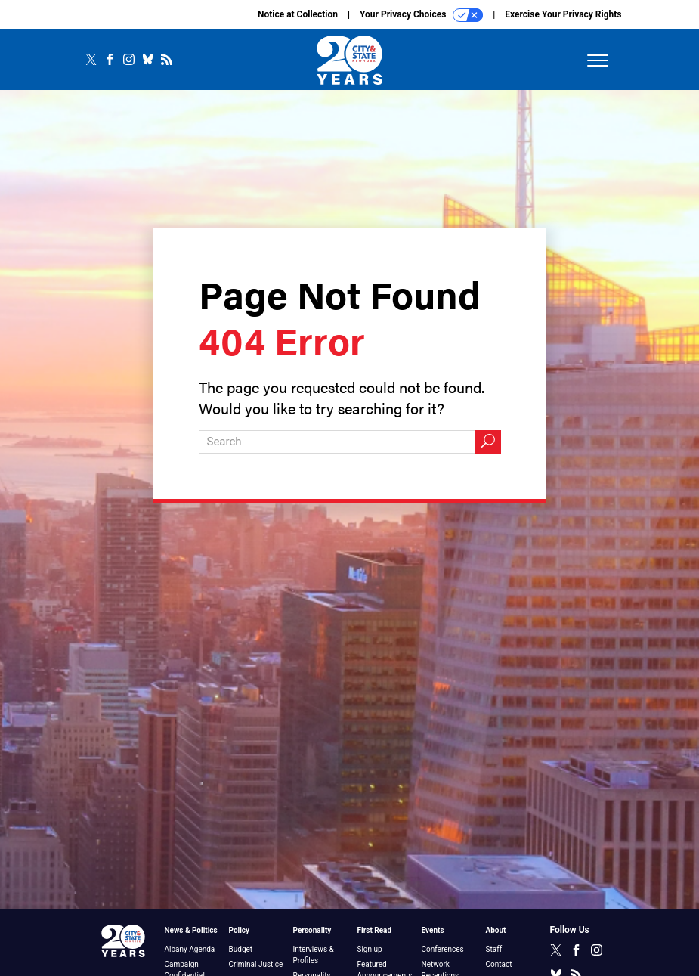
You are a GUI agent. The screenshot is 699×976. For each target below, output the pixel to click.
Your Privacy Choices (421, 15)
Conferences (443, 949)
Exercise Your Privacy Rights (563, 14)
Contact (499, 964)
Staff (494, 949)
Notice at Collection (298, 14)
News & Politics (191, 930)
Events (433, 930)
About (496, 930)
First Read (374, 930)
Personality (312, 930)
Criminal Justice (256, 964)
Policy (239, 930)
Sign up (369, 949)
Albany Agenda (190, 949)
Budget (241, 949)
